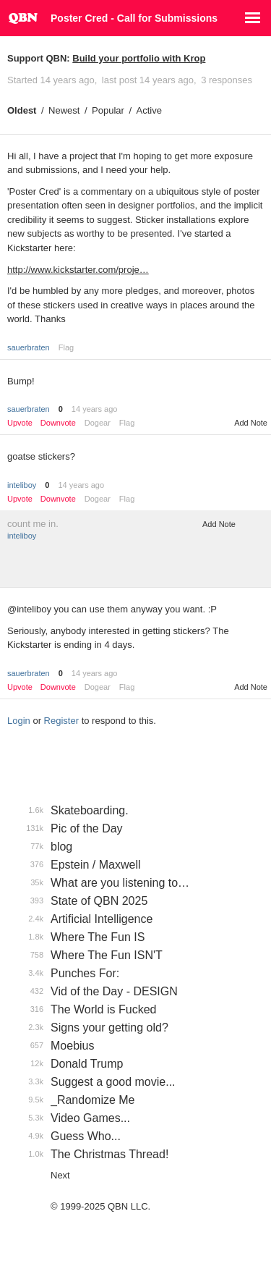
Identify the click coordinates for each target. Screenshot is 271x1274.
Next (60, 1175)
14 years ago (95, 409)
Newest (63, 110)
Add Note (250, 422)
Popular (108, 110)
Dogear (98, 422)
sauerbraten (28, 347)
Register (61, 720)
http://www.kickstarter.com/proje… (78, 269)
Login (18, 720)
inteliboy (21, 485)
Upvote (20, 423)
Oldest (21, 110)
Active (149, 110)
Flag (66, 347)
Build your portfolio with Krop (138, 58)
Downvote (58, 423)
